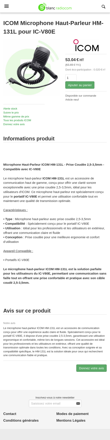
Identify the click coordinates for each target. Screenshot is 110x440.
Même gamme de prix (16, 116)
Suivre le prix (11, 112)
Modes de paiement (72, 414)
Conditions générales (21, 420)
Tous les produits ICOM (17, 120)
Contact (9, 414)
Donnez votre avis (14, 124)
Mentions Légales (70, 420)
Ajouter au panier (80, 85)
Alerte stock (10, 108)
